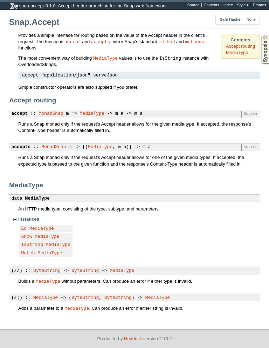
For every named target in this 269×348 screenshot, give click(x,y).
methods (194, 41)
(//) (17, 271)
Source (193, 5)
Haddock (133, 338)
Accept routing (240, 46)
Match (28, 253)
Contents (211, 5)
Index (228, 5)
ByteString (47, 271)
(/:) (17, 298)
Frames (259, 5)
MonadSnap (51, 114)
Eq (24, 229)
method (167, 41)
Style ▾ (243, 5)
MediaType (237, 52)
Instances (28, 219)
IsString (32, 245)
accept (72, 41)
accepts (100, 41)
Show (26, 237)
